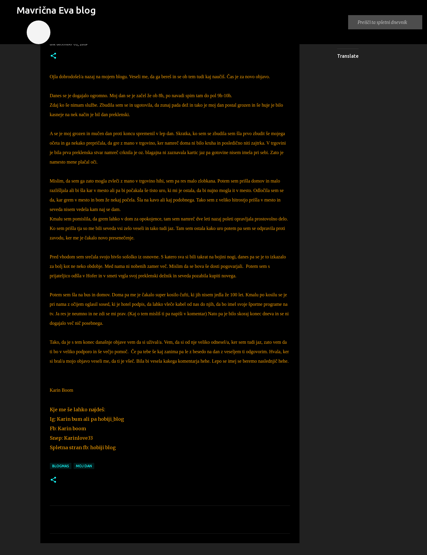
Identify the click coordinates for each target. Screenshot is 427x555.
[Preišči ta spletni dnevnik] (388, 22)
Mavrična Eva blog (56, 10)
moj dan (84, 466)
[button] (53, 56)
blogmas (60, 466)
